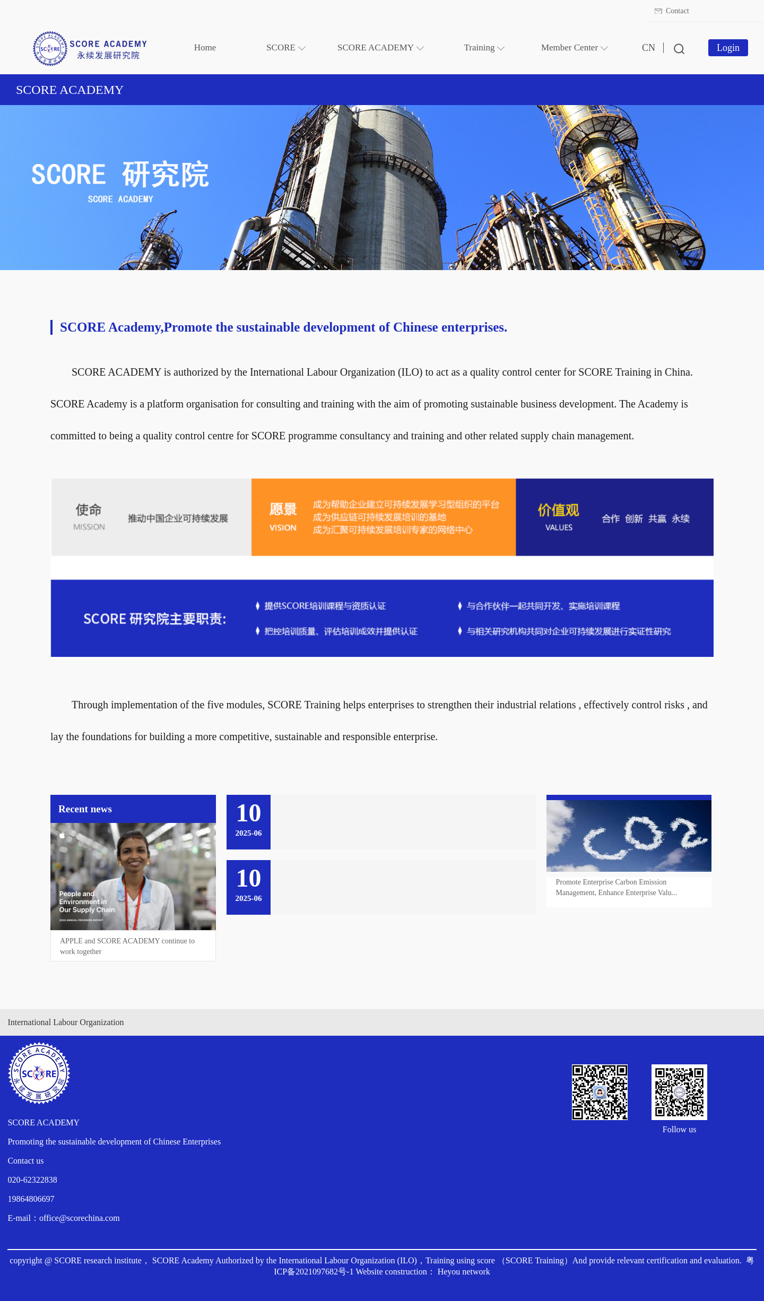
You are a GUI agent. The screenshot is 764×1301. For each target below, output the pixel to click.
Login (728, 47)
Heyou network (464, 1271)
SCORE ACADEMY (70, 90)
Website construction (391, 1271)
